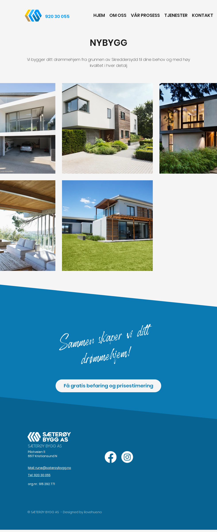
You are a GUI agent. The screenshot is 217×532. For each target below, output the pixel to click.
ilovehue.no (93, 512)
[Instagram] (127, 457)
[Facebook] (110, 457)
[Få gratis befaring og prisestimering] (108, 385)
